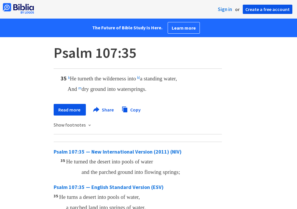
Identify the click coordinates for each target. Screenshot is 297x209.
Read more (69, 110)
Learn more (184, 28)
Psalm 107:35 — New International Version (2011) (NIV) (118, 151)
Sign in (225, 9)
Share (104, 110)
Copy (131, 109)
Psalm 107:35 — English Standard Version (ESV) (109, 187)
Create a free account (267, 9)
